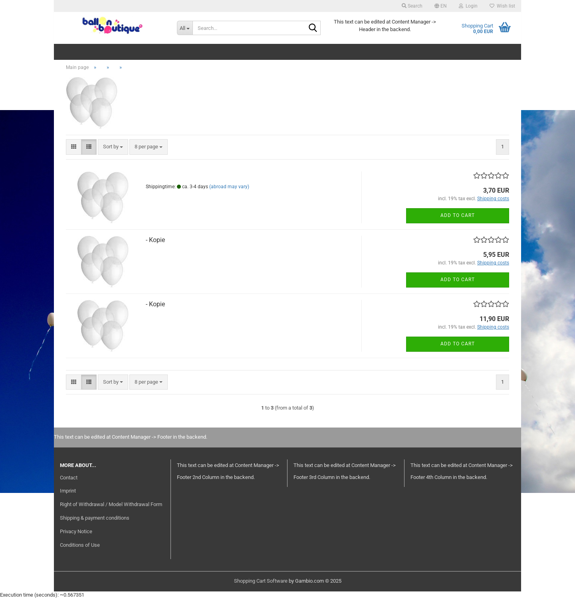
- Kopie (155, 244)
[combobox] (113, 151)
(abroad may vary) (229, 190)
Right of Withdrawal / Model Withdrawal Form (111, 508)
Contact (68, 482)
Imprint (68, 495)
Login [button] (468, 6)
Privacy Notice (76, 535)
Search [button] (412, 6)
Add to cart (457, 220)
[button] (440, 6)
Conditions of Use (80, 549)
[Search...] (184, 28)
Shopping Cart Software (261, 585)
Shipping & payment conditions (94, 522)
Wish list (502, 6)
